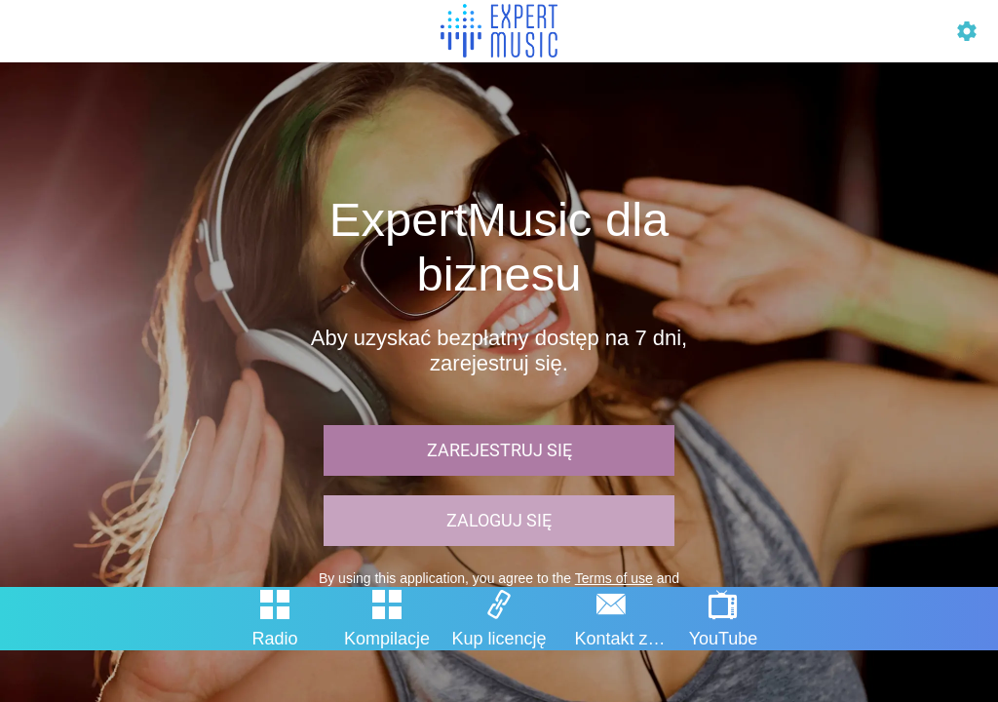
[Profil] (966, 31)
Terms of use (614, 578)
